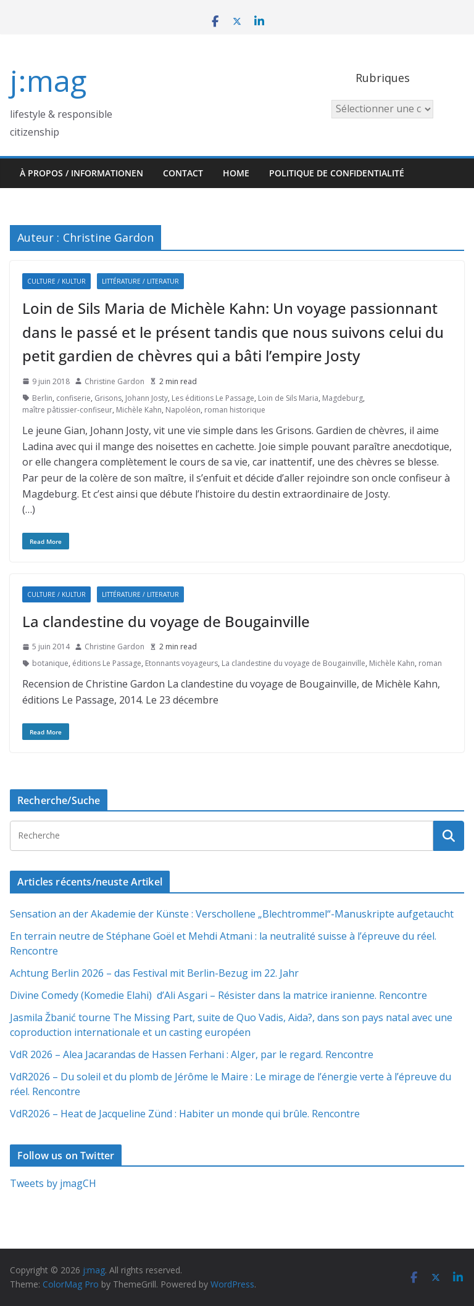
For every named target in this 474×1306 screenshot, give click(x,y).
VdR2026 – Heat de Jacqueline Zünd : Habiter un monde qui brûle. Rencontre (185, 1113)
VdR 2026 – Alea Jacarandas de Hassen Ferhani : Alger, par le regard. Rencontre (191, 1054)
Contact (183, 173)
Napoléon (183, 410)
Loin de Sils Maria (288, 398)
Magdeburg (342, 398)
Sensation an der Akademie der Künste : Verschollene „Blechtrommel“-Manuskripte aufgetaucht (232, 914)
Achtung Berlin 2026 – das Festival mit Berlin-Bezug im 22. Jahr (154, 973)
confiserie (73, 398)
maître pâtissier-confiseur (67, 410)
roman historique (234, 410)
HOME (236, 173)
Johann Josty (146, 398)
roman (430, 663)
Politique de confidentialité (336, 173)
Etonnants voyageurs (181, 663)
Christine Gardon (114, 381)
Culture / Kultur (56, 281)
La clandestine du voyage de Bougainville (166, 621)
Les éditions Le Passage (213, 398)
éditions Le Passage (106, 663)
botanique (50, 663)
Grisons (108, 398)
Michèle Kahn (139, 410)
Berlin (42, 398)
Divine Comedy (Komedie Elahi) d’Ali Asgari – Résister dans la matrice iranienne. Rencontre (218, 995)
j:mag (48, 80)
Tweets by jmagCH (53, 1183)
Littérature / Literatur (140, 281)
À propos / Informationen (81, 173)
